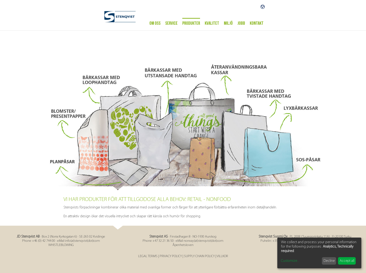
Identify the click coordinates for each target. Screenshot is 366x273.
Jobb (241, 23)
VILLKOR (222, 256)
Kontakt (257, 23)
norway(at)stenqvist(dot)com (203, 241)
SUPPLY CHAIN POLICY (199, 256)
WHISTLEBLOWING (61, 245)
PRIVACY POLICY (171, 256)
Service (171, 23)
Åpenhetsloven (183, 245)
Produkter (191, 23)
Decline (329, 261)
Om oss (155, 23)
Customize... (290, 261)
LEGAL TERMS (148, 256)
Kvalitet (212, 23)
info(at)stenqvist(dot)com (82, 241)
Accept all (347, 261)
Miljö (228, 23)
